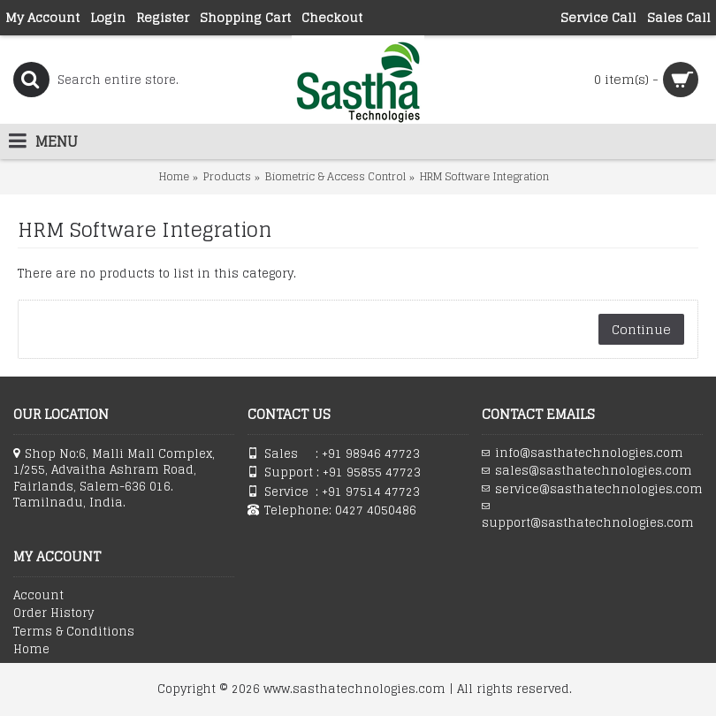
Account (38, 596)
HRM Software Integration (484, 176)
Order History (53, 613)
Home (174, 176)
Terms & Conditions (73, 632)
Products (227, 176)
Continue (641, 329)
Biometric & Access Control (335, 176)
